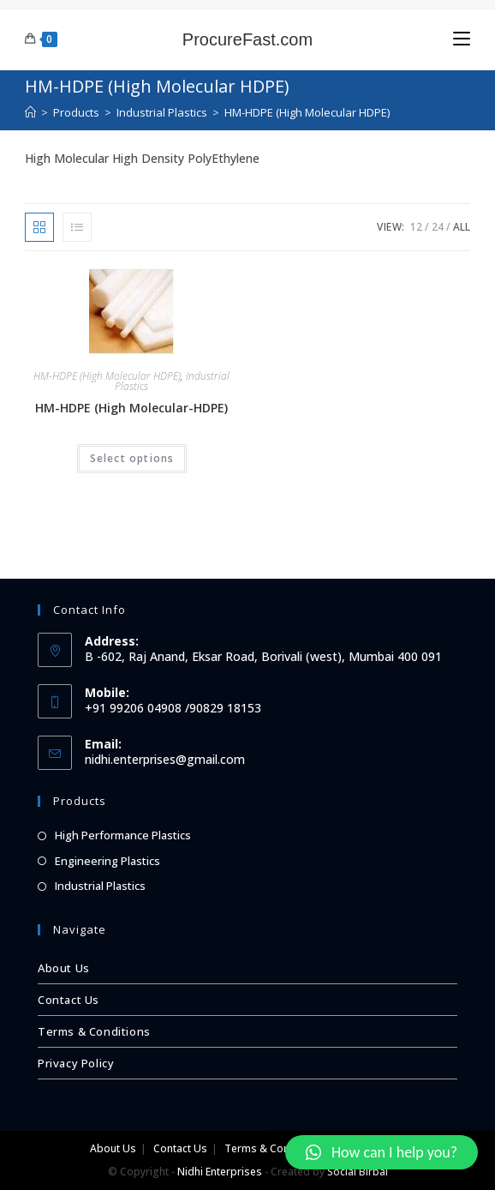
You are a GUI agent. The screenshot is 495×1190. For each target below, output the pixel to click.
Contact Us (68, 999)
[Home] (30, 112)
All (461, 226)
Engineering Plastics (107, 860)
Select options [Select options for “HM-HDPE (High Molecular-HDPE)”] (132, 458)
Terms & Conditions (94, 1031)
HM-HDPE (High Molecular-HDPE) (131, 408)
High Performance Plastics (123, 835)
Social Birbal (357, 1171)
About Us (64, 968)
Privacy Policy (76, 1063)
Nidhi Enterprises (219, 1171)
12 (416, 226)
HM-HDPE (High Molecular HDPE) (107, 376)
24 (438, 226)
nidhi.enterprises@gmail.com (165, 759)
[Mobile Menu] (461, 39)
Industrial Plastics (100, 885)
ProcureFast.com (247, 39)
